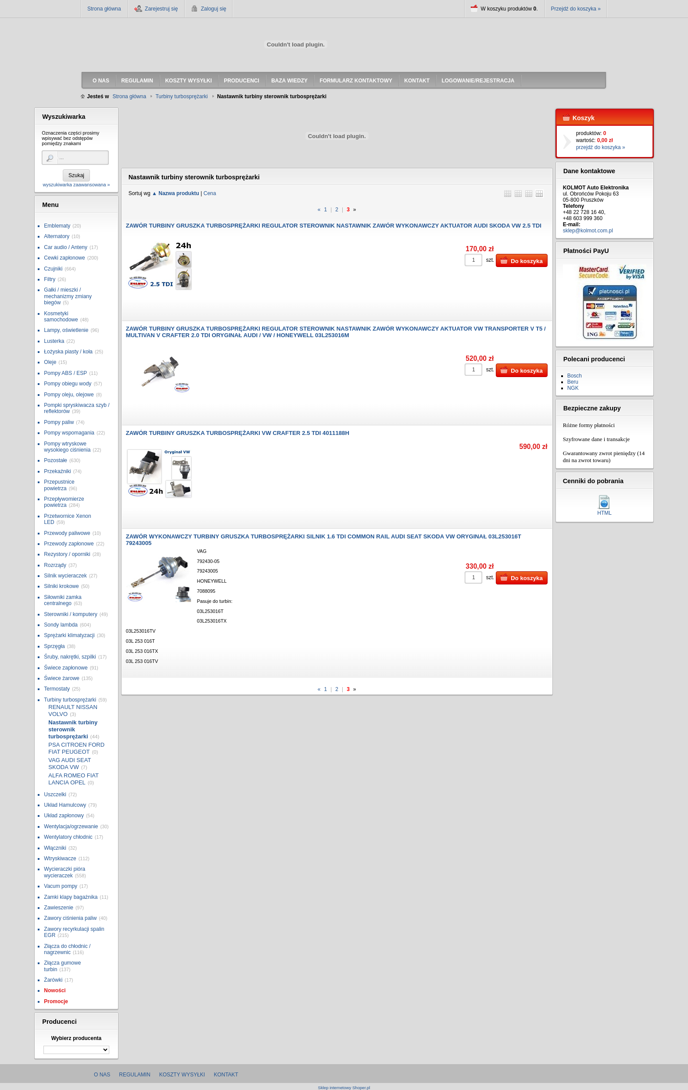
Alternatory (56, 236)
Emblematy (57, 226)
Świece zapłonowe (65, 668)
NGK (573, 388)
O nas (102, 1075)
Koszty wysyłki (182, 1075)
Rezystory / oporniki (67, 554)
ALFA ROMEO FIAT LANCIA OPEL (73, 779)
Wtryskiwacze (60, 858)
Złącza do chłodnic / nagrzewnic (67, 949)
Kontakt (226, 1075)
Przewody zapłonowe (68, 544)
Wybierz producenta (76, 1038)
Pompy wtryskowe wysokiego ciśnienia (67, 447)
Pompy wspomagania (69, 433)
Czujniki (53, 269)
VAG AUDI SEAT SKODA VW (69, 763)
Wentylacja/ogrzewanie (71, 826)
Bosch (574, 376)
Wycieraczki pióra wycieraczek (64, 872)
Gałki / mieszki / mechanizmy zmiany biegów (68, 296)
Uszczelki (55, 794)
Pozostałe (55, 460)
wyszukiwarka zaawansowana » (76, 184)
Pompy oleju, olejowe (68, 395)
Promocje (56, 1001)
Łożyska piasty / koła (68, 352)
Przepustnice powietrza (59, 485)
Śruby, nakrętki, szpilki (70, 657)
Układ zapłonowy (64, 815)
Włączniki (55, 848)
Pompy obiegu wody (67, 384)
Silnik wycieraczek (65, 576)
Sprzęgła (54, 646)
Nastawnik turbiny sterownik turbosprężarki (72, 729)
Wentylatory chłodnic (68, 837)
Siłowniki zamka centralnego (62, 600)
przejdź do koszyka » (600, 147)
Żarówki (53, 980)
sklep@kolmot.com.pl (588, 231)
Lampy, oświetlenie (66, 330)
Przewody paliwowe (67, 533)
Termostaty (57, 689)
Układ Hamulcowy (65, 805)
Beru (572, 382)
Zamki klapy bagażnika (70, 897)
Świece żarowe (61, 678)
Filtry (49, 279)
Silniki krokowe (61, 586)
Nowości (54, 990)
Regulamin (134, 1075)
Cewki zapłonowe (64, 258)
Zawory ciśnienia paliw (70, 918)
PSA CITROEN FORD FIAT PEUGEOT (76, 748)
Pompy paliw (59, 422)
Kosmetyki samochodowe (61, 316)
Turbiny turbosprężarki (70, 700)
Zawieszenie (58, 908)
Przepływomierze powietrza (64, 502)
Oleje (50, 362)
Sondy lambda (61, 625)
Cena (210, 193)
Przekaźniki (57, 471)
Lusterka (54, 341)
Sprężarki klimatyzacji (69, 635)
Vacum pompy (60, 886)
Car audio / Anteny (65, 247)
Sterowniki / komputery (70, 614)
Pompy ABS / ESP (65, 373)
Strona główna (104, 9)
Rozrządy (55, 565)
